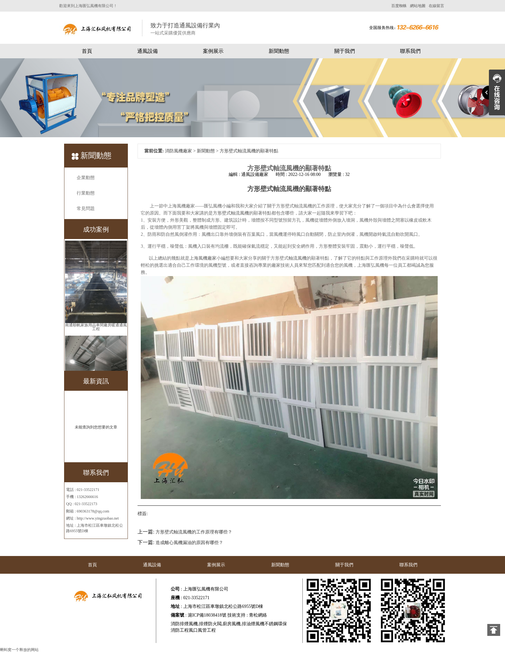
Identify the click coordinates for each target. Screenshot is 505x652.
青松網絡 (258, 615)
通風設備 (147, 51)
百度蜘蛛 (399, 6)
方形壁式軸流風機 (231, 213)
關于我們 (344, 51)
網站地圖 (417, 6)
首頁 (87, 51)
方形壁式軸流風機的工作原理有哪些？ (194, 532)
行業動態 (86, 193)
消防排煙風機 (184, 623)
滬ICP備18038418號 (207, 615)
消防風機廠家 (178, 151)
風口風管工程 (202, 630)
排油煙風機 (253, 623)
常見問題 (86, 208)
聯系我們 (410, 51)
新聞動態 (279, 51)
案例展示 (213, 51)
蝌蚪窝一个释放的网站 (19, 649)
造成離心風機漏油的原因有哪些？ (189, 542)
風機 (292, 188)
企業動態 (86, 177)
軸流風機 (298, 258)
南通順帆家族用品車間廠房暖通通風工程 (96, 327)
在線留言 (436, 6)
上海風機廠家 (202, 258)
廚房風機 (232, 623)
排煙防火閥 (210, 623)
